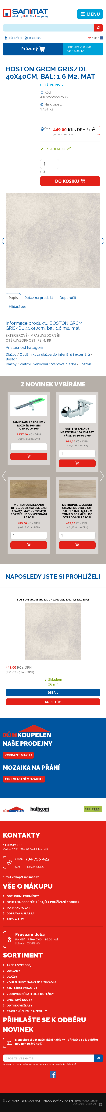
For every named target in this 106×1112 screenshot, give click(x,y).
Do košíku (70, 181)
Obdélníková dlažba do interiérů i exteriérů (55, 354)
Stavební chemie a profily (27, 1011)
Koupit (53, 702)
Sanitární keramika (22, 988)
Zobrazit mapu (18, 755)
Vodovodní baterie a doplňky (30, 994)
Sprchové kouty (19, 1000)
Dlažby (11, 354)
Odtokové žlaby (19, 1005)
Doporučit (68, 297)
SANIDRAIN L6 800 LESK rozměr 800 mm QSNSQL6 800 (28, 425)
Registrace (34, 38)
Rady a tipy (15, 919)
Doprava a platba (20, 913)
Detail (53, 692)
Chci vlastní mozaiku (24, 779)
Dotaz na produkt (38, 297)
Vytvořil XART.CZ (87, 1104)
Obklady (13, 971)
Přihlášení (13, 38)
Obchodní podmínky (23, 896)
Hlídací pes (17, 306)
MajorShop (90, 1100)
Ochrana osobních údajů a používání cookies (43, 902)
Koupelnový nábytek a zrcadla (31, 982)
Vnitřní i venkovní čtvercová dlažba (48, 364)
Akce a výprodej (19, 965)
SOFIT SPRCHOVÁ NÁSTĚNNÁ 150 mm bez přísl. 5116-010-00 (77, 432)
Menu (90, 14)
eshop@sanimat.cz (25, 877)
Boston (11, 359)
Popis (13, 297)
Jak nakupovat (18, 907)
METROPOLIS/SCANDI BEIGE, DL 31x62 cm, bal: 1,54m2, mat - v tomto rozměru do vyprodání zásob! (29, 511)
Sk (95, 38)
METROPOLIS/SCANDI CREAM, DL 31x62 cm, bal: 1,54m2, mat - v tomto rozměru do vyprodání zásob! (77, 511)
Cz (89, 38)
